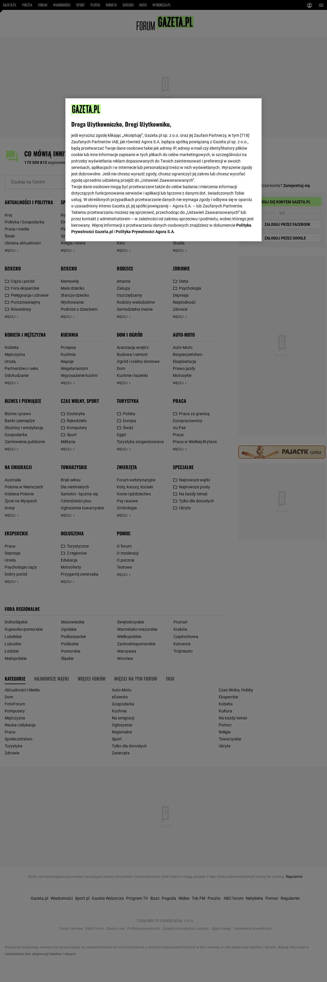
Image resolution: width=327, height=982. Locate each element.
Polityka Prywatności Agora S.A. (145, 231)
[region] (163, 169)
